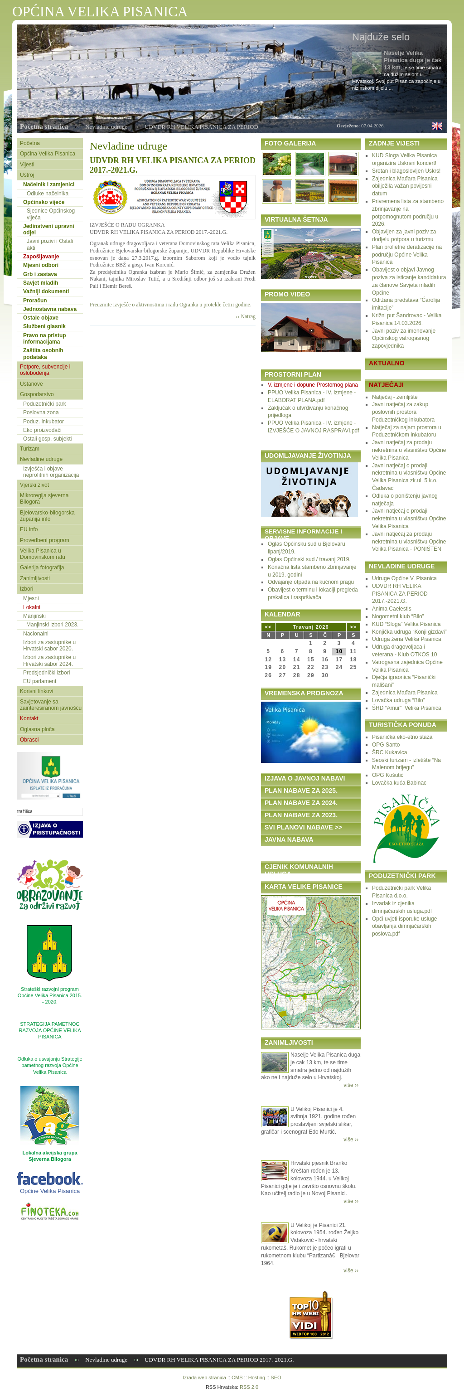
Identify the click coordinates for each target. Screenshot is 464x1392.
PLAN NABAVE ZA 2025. (301, 790)
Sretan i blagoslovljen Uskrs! (406, 171)
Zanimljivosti (35, 578)
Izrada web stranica (204, 1377)
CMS (237, 1377)
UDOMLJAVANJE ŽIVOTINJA (308, 455)
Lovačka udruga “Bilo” (398, 700)
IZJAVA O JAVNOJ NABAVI (305, 778)
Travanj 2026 (311, 627)
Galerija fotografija (42, 567)
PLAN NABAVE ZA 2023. (301, 815)
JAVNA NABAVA (289, 839)
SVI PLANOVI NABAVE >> (303, 827)
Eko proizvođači (42, 430)
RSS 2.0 (249, 1387)
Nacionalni (35, 634)
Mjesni (31, 598)
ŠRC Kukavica (389, 752)
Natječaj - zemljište (395, 397)
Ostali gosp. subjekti (47, 439)
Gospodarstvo (37, 394)
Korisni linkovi (36, 691)
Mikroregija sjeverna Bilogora (44, 498)
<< (268, 627)
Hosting (256, 1377)
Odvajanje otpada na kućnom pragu (311, 582)
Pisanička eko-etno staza (402, 737)
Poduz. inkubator (43, 421)
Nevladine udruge (106, 126)
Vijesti (27, 164)
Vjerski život (34, 485)
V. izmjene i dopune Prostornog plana (313, 385)
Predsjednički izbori (46, 672)
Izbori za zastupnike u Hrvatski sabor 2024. (49, 660)
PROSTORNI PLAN (293, 374)
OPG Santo (386, 745)
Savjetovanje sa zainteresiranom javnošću (51, 704)
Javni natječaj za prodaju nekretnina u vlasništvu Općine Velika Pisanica (409, 450)
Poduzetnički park (44, 404)
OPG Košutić (387, 775)
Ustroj (27, 175)
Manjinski (34, 616)
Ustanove (31, 384)
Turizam (29, 449)
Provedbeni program (44, 540)
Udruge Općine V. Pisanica (404, 578)
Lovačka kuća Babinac (399, 783)
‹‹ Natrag (246, 316)
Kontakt (29, 718)
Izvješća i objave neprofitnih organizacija (51, 472)
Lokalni (31, 607)
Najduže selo (381, 37)
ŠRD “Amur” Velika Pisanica (406, 708)
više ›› (350, 1085)
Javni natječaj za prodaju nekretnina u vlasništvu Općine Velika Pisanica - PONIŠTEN (409, 542)
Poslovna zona (41, 412)
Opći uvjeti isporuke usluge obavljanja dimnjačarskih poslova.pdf (404, 926)
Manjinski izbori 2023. (52, 624)
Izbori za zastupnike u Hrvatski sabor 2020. (49, 645)
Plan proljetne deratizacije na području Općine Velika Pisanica (407, 255)
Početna (30, 143)
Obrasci (29, 740)
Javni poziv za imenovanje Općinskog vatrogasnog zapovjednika (403, 338)
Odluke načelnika (47, 193)
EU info (29, 529)
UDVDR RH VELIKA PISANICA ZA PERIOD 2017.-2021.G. (400, 594)
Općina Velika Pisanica (47, 153)
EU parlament (39, 681)
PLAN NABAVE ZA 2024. (301, 802)
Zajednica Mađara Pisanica (405, 692)
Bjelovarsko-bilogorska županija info (47, 515)
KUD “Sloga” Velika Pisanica (406, 624)
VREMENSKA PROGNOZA (304, 693)
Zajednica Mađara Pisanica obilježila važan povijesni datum (405, 186)
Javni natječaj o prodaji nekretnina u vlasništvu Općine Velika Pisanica (409, 518)
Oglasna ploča (37, 729)
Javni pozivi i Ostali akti (50, 244)
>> (353, 627)
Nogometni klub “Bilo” (398, 616)
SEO (276, 1377)
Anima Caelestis (391, 609)
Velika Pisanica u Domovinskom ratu (42, 554)
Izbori (26, 589)
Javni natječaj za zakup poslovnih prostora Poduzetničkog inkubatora (403, 412)
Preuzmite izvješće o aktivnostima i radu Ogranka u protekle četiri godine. (170, 304)
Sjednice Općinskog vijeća (51, 214)
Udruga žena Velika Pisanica (406, 639)
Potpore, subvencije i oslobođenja (45, 370)
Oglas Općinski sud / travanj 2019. (309, 559)
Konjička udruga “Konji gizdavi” (409, 632)
